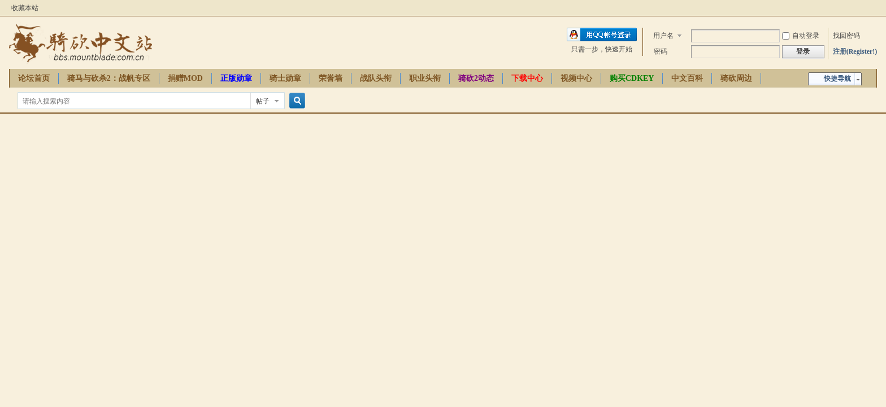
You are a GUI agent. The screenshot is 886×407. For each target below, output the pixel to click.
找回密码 (846, 36)
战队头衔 (376, 78)
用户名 (663, 36)
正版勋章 (236, 78)
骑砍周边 (736, 78)
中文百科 (687, 78)
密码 (660, 51)
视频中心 (576, 78)
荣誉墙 (330, 78)
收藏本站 (24, 8)
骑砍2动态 (476, 78)
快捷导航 (837, 79)
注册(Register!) (855, 51)
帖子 (263, 101)
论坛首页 (34, 78)
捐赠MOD (185, 78)
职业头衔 (425, 78)
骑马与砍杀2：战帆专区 (108, 78)
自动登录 (800, 36)
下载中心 (527, 78)
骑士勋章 (285, 78)
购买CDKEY (632, 78)
